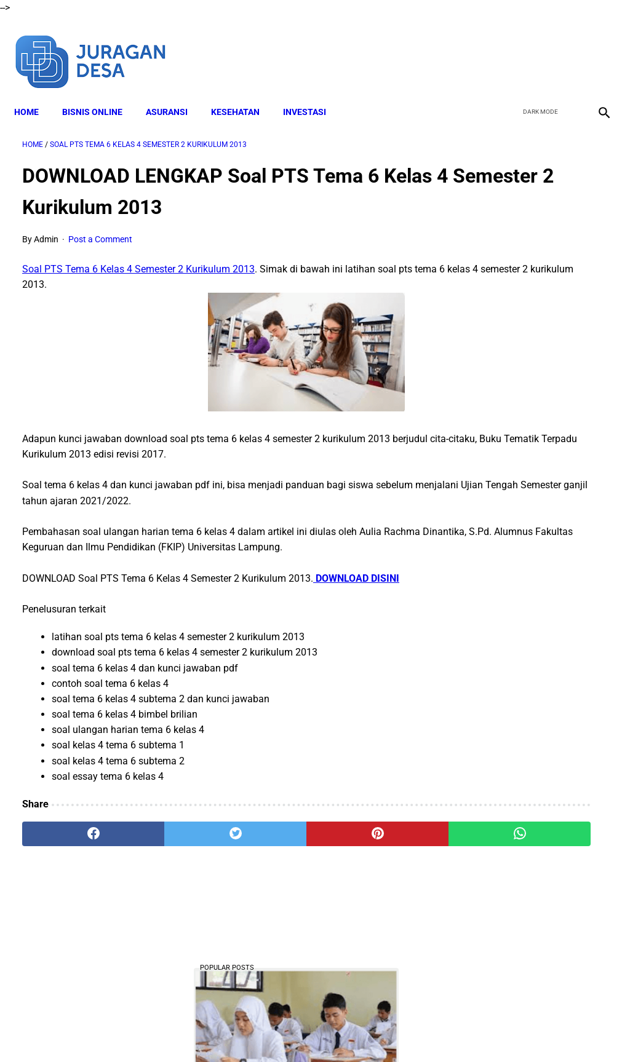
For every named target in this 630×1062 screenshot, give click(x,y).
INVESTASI (312, 93)
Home (34, 93)
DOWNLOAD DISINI (356, 582)
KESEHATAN (243, 93)
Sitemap (467, 1031)
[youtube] (565, 47)
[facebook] (508, 47)
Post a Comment (100, 228)
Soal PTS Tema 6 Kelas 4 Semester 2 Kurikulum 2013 (138, 258)
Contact (424, 1031)
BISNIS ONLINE (100, 93)
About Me (165, 1031)
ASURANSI (175, 93)
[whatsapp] (364, 838)
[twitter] (537, 47)
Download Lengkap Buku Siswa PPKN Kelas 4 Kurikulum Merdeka (521, 495)
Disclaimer (216, 1031)
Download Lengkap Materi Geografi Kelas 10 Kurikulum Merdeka (530, 891)
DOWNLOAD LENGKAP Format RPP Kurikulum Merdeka (516, 403)
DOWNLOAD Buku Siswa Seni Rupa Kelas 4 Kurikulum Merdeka (531, 677)
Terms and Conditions (289, 1031)
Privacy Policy (369, 1031)
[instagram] (594, 47)
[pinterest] (266, 838)
